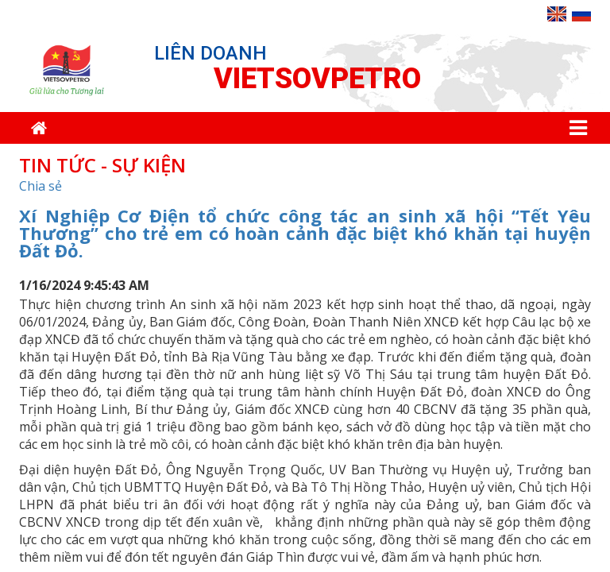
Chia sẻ (40, 186)
